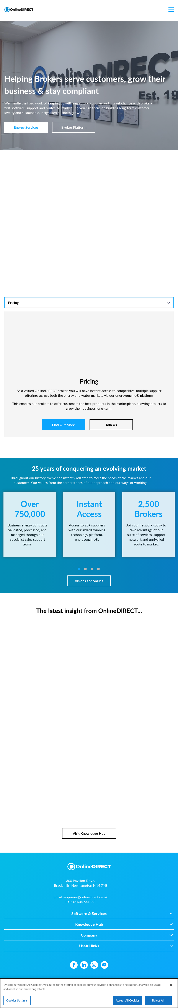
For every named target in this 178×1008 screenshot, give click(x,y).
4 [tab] (98, 569)
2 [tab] (85, 569)
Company (89, 935)
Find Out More (63, 424)
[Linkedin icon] (84, 965)
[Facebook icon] (74, 965)
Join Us (111, 424)
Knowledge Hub (89, 924)
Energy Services (26, 127)
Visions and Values (89, 580)
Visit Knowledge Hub (89, 833)
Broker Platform (73, 127)
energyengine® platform (134, 395)
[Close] (171, 986)
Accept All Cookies (127, 1002)
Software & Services (89, 913)
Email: (81, 896)
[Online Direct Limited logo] (18, 9)
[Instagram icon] (94, 965)
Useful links (89, 945)
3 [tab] (92, 569)
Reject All (158, 1002)
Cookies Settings (17, 1002)
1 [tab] (79, 569)
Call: (80, 901)
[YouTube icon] (104, 965)
